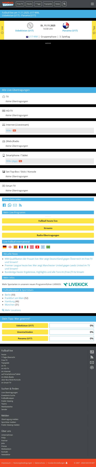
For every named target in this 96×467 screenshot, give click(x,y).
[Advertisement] (48, 64)
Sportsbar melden (8, 422)
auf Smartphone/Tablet (10, 374)
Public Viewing (7, 401)
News (57, 4)
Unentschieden (25, 332)
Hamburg (10, 301)
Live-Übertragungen (9, 392)
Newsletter (5, 454)
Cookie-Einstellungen (56, 463)
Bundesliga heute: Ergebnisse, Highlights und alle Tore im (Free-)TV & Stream (44, 272)
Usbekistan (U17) (25, 325)
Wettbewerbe (6, 406)
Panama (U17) (25, 338)
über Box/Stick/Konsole (11, 379)
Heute (29, 4)
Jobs (3, 443)
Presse (4, 446)
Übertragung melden (9, 419)
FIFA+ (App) (12, 161)
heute (3, 354)
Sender (4, 409)
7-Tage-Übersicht (8, 357)
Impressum (6, 463)
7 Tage (38, 4)
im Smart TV (6, 382)
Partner (4, 440)
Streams (48, 228)
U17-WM (33, 36)
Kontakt (4, 452)
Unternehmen (7, 435)
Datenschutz (40, 463)
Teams (4, 404)
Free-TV (20, 4)
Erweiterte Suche (8, 395)
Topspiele (5, 363)
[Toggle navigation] (92, 3)
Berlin (8, 294)
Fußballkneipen (7, 398)
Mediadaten (6, 449)
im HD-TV (5, 368)
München (10, 304)
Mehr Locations (11, 310)
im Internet (6, 371)
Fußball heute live (48, 220)
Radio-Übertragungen (48, 235)
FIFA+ (9, 130)
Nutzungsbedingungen (22, 463)
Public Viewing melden (10, 425)
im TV (3, 365)
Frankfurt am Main (14, 298)
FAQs (3, 437)
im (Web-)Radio (7, 377)
